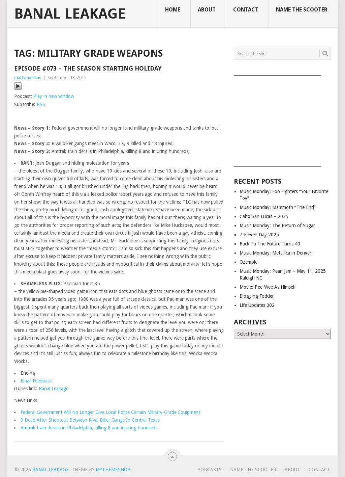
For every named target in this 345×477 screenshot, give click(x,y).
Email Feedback (36, 380)
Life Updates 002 (257, 305)
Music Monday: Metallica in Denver (275, 253)
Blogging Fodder (257, 296)
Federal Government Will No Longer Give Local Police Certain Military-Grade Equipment (110, 412)
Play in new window (53, 96)
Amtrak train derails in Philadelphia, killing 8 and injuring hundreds (89, 427)
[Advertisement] (282, 119)
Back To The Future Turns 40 (270, 243)
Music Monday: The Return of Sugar (277, 225)
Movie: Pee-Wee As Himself (268, 287)
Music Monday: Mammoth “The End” (278, 207)
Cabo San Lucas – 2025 (264, 216)
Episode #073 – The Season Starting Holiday (88, 68)
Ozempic (248, 262)
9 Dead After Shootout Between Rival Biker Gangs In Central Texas (90, 420)
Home (172, 9)
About (207, 9)
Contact (245, 9)
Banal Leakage (70, 14)
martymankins (27, 77)
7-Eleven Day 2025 (259, 234)
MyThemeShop (113, 469)
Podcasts (209, 469)
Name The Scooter (301, 9)
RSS (41, 104)
